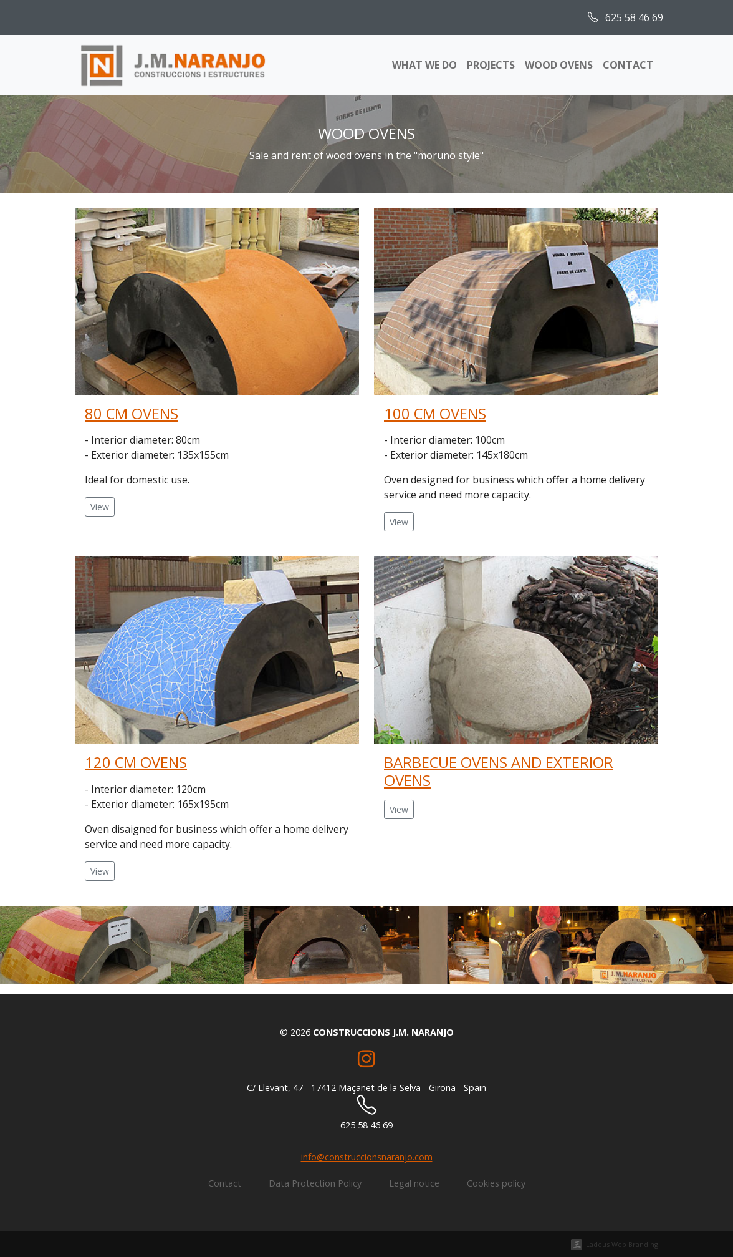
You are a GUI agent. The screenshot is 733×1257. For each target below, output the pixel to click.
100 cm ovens (435, 413)
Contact (628, 65)
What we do (424, 65)
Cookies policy (496, 1183)
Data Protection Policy (315, 1183)
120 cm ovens (136, 762)
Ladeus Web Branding (622, 1244)
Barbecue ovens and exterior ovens (498, 771)
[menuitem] (680, 17)
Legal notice (414, 1183)
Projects (491, 65)
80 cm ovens (131, 413)
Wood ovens (559, 65)
